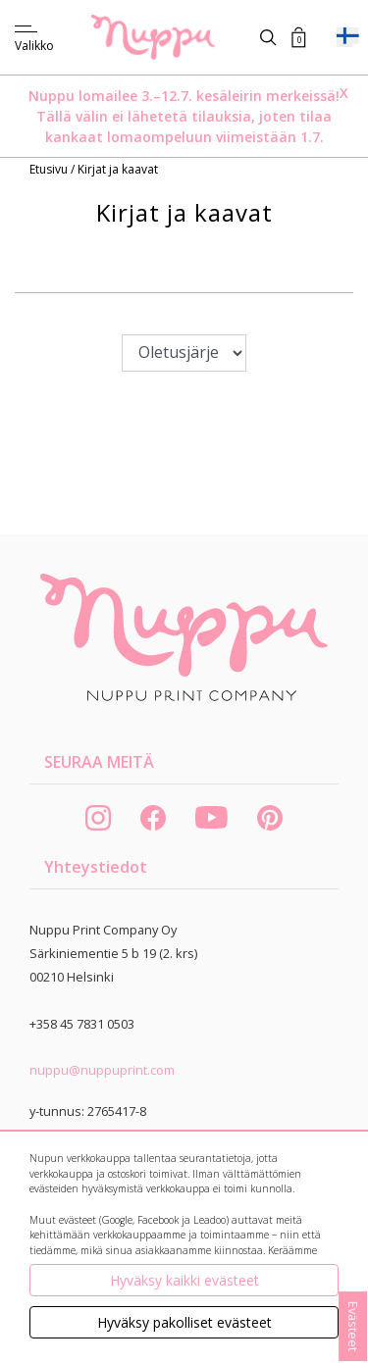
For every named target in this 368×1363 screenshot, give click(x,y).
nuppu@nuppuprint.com (102, 1070)
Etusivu (50, 169)
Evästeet (353, 1326)
